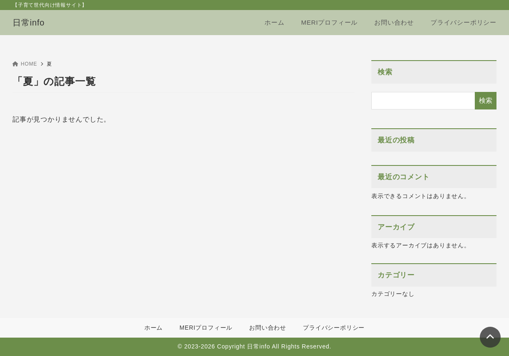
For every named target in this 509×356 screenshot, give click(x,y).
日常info (29, 22)
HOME (25, 64)
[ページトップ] (490, 337)
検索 (385, 72)
